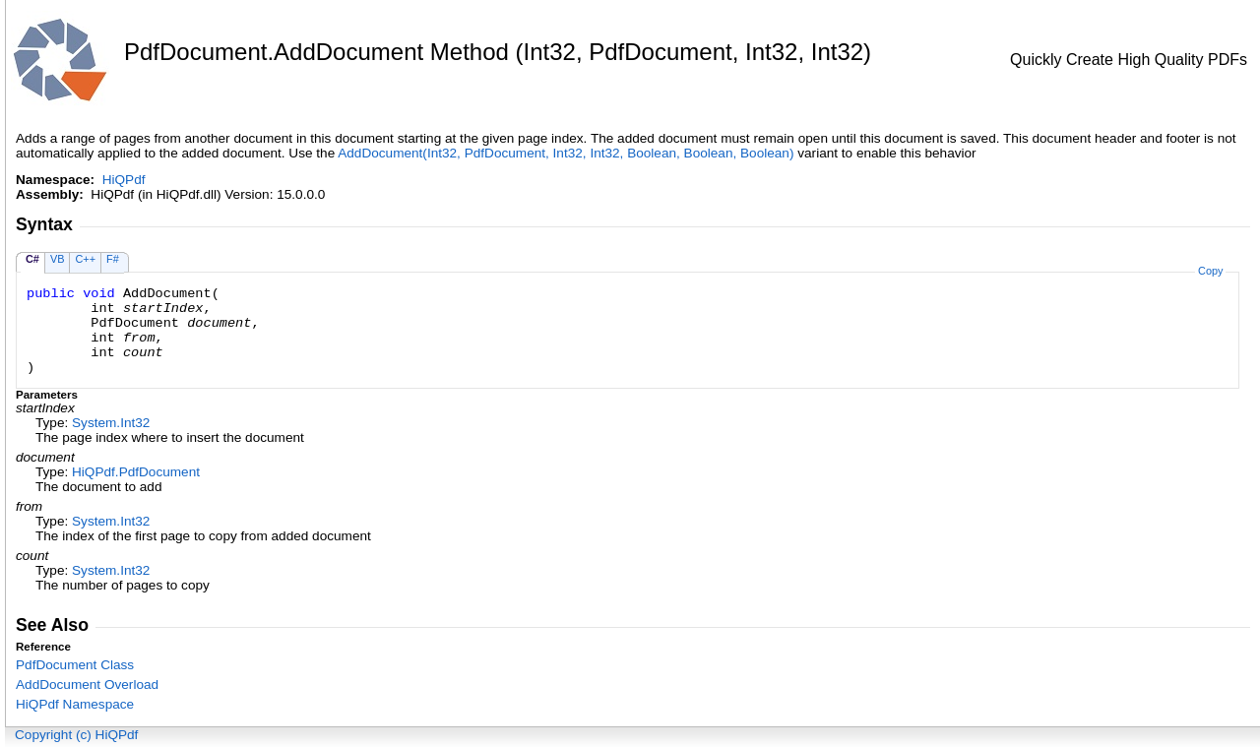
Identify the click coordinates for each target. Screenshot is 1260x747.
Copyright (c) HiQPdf (76, 734)
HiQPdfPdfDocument (136, 472)
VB (57, 259)
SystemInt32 (111, 422)
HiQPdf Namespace (75, 704)
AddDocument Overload (87, 684)
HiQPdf (124, 179)
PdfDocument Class (75, 664)
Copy (1210, 271)
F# (112, 259)
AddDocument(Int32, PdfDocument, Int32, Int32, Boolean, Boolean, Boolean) (565, 153)
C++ (85, 259)
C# (32, 259)
